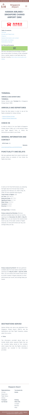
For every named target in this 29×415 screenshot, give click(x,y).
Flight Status (4, 396)
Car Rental (4, 401)
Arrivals (3, 392)
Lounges (16, 403)
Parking (16, 400)
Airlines (3, 398)
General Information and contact (10, 38)
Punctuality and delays (7, 40)
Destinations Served (6, 42)
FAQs (15, 407)
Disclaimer (16, 412)
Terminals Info (18, 390)
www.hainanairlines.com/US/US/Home (11, 147)
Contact (21, 412)
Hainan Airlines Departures (9, 118)
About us (25, 412)
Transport (4, 400)
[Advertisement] (14, 75)
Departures (4, 394)
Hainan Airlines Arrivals (8, 116)
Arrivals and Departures (7, 34)
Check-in (3, 36)
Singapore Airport (15, 6)
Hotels (16, 392)
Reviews (16, 405)
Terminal (3, 32)
